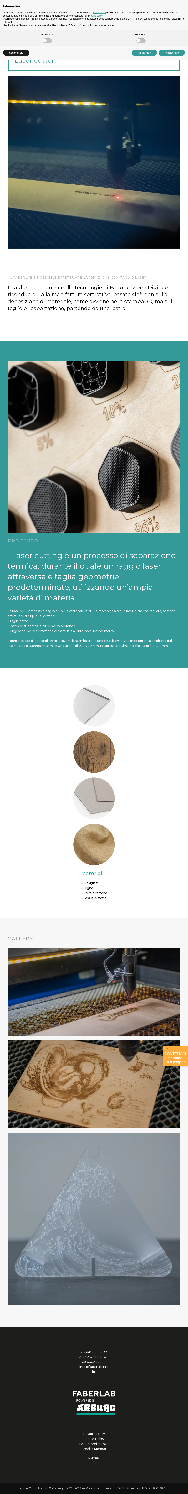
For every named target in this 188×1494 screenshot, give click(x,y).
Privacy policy (94, 1434)
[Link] (94, 1219)
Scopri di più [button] (16, 52)
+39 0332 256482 (94, 1362)
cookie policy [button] (95, 15)
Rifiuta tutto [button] (144, 52)
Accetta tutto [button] (172, 52)
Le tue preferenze (94, 1444)
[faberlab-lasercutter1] (94, 992)
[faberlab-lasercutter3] (94, 1084)
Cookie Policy (93, 1439)
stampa (94, 1458)
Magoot (100, 1449)
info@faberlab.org (94, 1367)
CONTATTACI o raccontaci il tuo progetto (175, 1056)
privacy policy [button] (99, 12)
